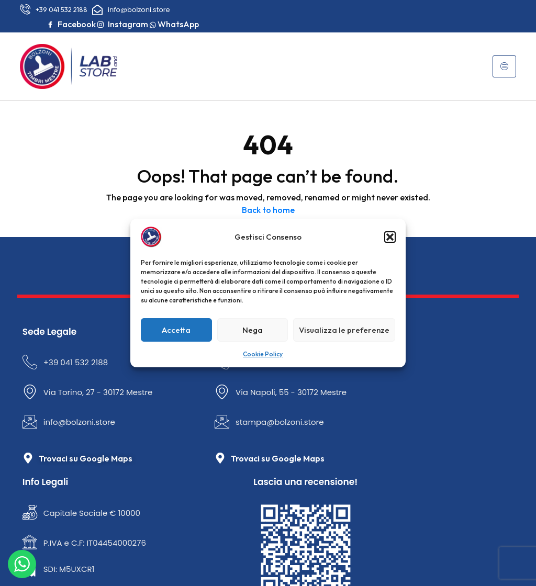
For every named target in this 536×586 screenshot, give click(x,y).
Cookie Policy (263, 354)
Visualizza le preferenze (344, 330)
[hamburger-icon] (516, 60)
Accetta (176, 330)
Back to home (268, 201)
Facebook (432, 8)
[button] (390, 237)
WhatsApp (458, 21)
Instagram (483, 8)
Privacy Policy (222, 547)
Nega (252, 330)
